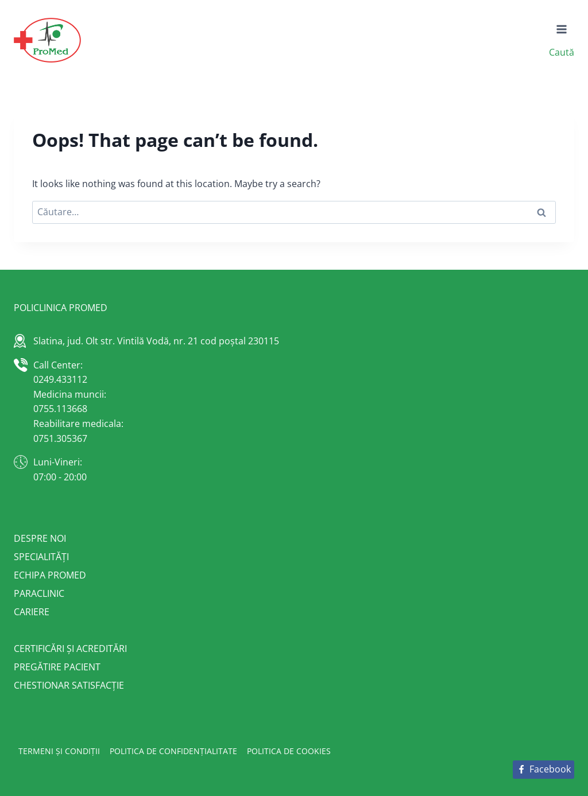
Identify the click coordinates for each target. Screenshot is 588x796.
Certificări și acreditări (70, 648)
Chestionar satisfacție (69, 685)
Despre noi (40, 538)
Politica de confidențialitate (173, 750)
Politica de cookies (289, 750)
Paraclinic (39, 593)
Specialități (41, 556)
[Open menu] (561, 29)
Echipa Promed (50, 575)
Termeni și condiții (59, 750)
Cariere (31, 611)
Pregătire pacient (57, 667)
